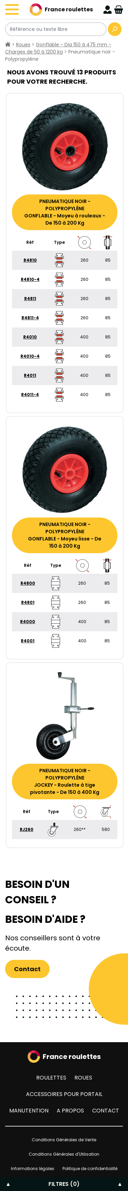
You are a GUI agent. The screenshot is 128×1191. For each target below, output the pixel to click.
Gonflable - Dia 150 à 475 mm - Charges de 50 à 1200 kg (58, 48)
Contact (27, 969)
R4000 (27, 621)
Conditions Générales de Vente (64, 1140)
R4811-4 (30, 318)
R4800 (27, 583)
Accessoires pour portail (64, 1094)
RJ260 (26, 829)
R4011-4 (30, 394)
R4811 (30, 298)
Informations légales (32, 1168)
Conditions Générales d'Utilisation (64, 1154)
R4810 (30, 260)
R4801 (27, 602)
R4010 (30, 337)
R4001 (27, 641)
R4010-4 (30, 356)
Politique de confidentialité (89, 1168)
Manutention (28, 1111)
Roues (23, 44)
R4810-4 (30, 279)
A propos (70, 1111)
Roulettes (51, 1078)
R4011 (30, 375)
